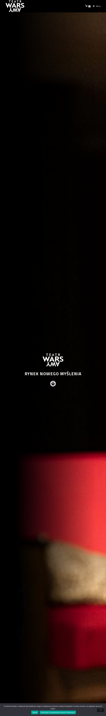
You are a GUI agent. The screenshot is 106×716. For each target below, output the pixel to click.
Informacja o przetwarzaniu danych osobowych (58, 712)
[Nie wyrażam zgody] (100, 710)
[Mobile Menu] (96, 6)
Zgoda (34, 712)
